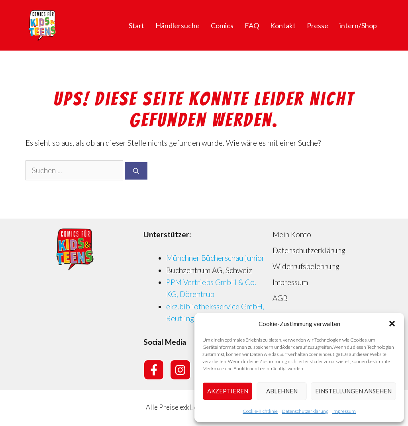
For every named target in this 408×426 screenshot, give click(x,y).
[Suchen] (136, 171)
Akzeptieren (227, 391)
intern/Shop (358, 25)
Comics (222, 25)
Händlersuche (177, 25)
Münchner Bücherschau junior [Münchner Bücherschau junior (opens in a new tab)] (215, 257)
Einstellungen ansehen (353, 391)
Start (136, 25)
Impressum (344, 411)
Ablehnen (282, 391)
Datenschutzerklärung (305, 411)
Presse (317, 25)
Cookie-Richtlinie (260, 411)
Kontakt (283, 25)
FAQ (252, 25)
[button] (392, 324)
